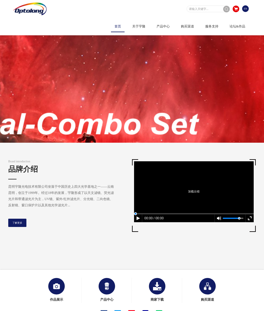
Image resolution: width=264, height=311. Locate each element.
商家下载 (157, 289)
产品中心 (107, 289)
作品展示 (56, 289)
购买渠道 (207, 289)
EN (245, 8)
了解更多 (17, 222)
